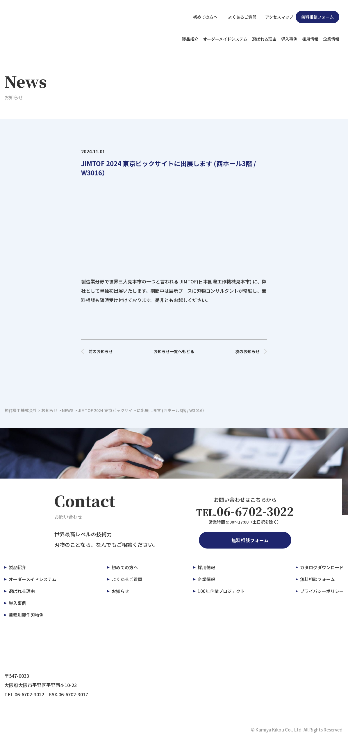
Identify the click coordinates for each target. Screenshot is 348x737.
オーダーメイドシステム (225, 39)
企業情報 (331, 39)
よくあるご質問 (238, 16)
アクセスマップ (276, 16)
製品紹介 (190, 39)
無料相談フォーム (317, 17)
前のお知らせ (97, 351)
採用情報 (310, 39)
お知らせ (120, 591)
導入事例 (289, 39)
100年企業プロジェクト (221, 591)
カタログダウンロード (322, 567)
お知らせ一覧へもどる (174, 351)
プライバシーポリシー (322, 591)
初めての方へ (202, 16)
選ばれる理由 (264, 39)
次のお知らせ (251, 351)
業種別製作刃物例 (26, 615)
